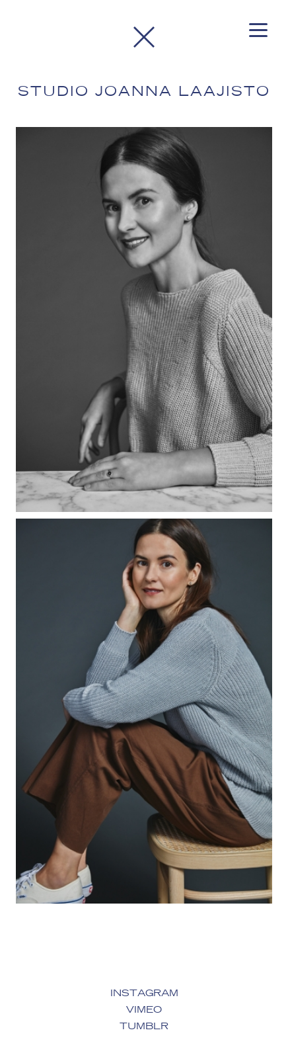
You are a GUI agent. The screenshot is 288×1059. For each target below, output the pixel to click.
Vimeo (144, 1010)
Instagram (144, 993)
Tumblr (144, 1026)
